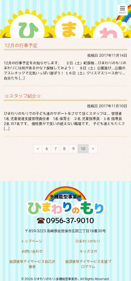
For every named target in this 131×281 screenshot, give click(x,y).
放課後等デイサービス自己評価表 (32, 264)
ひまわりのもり (87, 241)
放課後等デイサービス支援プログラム (88, 264)
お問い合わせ (32, 251)
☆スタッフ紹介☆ (23, 96)
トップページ (31, 241)
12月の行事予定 (21, 45)
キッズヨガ (88, 251)
